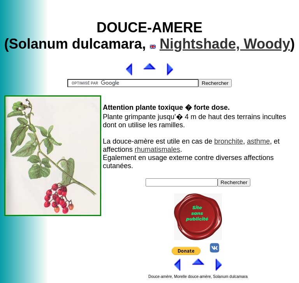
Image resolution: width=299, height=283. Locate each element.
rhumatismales (157, 149)
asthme (258, 141)
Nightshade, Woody (225, 44)
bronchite (228, 141)
